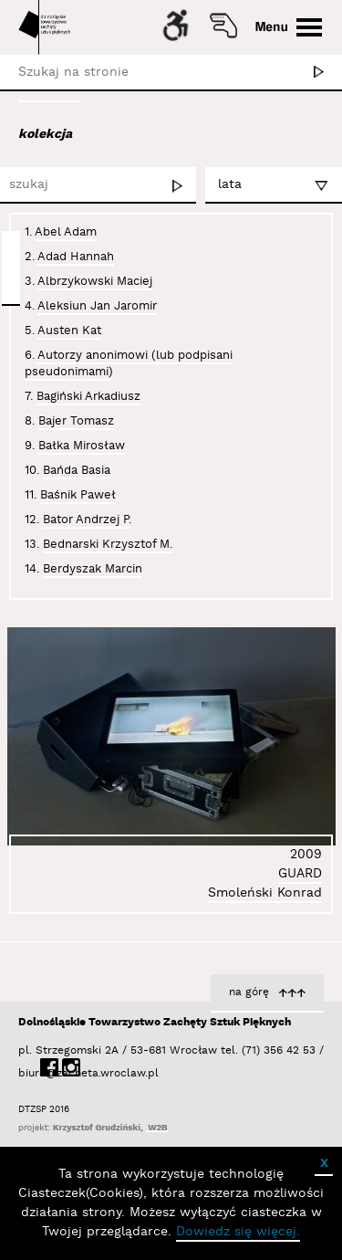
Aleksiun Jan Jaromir (97, 306)
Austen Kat (69, 330)
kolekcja (45, 134)
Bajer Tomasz (76, 421)
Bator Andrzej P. (87, 519)
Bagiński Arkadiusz (88, 396)
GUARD (300, 874)
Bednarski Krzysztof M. (107, 544)
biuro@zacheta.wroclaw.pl (27, 1073)
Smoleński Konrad (265, 893)
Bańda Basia (76, 470)
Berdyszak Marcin (92, 569)
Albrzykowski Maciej (94, 281)
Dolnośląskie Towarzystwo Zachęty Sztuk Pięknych (154, 1022)
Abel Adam (66, 232)
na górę (249, 992)
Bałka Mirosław (81, 445)
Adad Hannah (75, 256)
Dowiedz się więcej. (238, 1231)
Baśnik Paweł (78, 495)
